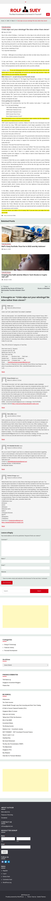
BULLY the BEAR (7, 720)
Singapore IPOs (7, 750)
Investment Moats (8, 723)
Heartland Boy (7, 738)
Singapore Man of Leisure (10, 711)
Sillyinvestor (6, 699)
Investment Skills (11, 215)
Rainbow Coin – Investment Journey (13, 729)
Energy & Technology (10, 644)
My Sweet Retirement (9, 741)
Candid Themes (41, 897)
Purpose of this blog (7, 815)
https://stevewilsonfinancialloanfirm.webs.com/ (25, 403)
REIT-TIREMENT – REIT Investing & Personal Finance (18, 732)
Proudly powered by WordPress (15, 897)
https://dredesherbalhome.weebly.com (12, 522)
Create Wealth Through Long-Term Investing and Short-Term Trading (22, 705)
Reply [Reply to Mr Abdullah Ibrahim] (3, 469)
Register (5, 870)
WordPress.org (7, 882)
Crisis (5, 215)
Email (3, 565)
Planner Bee (6, 685)
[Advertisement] (25, 616)
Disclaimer (4, 818)
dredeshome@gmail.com (16, 520)
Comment (4, 539)
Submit (4, 852)
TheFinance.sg (7, 679)
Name (3, 558)
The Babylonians (7, 747)
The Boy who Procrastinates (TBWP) (13, 744)
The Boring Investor (8, 726)
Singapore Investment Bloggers (12, 682)
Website (3, 572)
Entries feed (6, 876)
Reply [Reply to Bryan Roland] (3, 407)
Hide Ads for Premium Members (12, 756)
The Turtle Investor (8, 702)
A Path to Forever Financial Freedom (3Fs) (14, 708)
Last (18, 841)
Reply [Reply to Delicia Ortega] (3, 526)
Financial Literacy (6, 26)
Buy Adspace (6, 753)
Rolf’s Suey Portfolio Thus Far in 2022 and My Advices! (23, 246)
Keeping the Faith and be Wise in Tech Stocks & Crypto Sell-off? (24, 276)
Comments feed (7, 879)
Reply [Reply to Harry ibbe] (3, 439)
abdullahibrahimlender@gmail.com (17, 461)
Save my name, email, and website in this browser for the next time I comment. (25, 578)
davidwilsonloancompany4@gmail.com (19, 362)
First (2, 841)
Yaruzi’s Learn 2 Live (8, 735)
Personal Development (10, 650)
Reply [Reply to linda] (3, 372)
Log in (4, 873)
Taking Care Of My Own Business (12, 717)
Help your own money (9, 714)
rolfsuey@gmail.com (7, 826)
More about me (5, 812)
